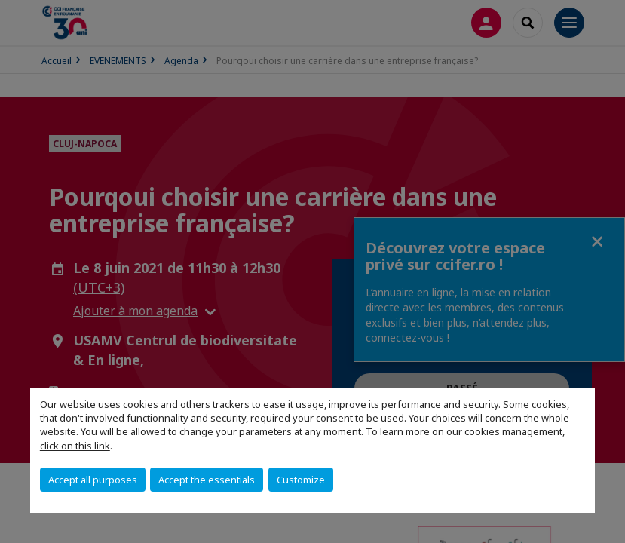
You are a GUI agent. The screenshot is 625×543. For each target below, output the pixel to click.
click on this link (75, 445)
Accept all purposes (92, 479)
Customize (301, 479)
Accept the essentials (206, 479)
